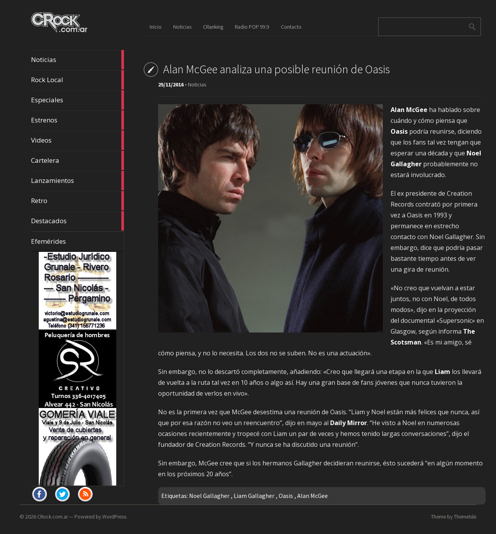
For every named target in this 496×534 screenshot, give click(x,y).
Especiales (77, 100)
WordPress (114, 516)
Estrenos (77, 120)
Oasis (286, 496)
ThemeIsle (465, 516)
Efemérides (48, 241)
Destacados (77, 221)
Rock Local (77, 80)
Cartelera (77, 160)
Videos (77, 140)
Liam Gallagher (254, 496)
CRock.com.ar (52, 516)
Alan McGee (312, 496)
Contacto (291, 26)
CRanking (213, 26)
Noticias (77, 59)
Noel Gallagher (209, 496)
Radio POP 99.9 (252, 26)
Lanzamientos (77, 180)
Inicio (156, 26)
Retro (77, 200)
